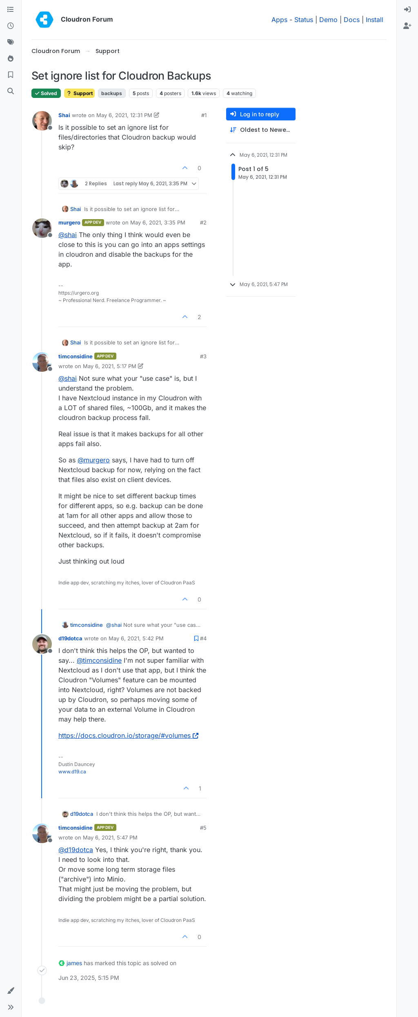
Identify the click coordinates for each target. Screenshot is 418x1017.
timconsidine (75, 356)
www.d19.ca (72, 771)
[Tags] (10, 42)
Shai (64, 115)
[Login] (407, 9)
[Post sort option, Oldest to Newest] (261, 130)
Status (303, 20)
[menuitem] (407, 9)
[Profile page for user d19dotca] (42, 644)
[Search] (10, 91)
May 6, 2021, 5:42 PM (136, 638)
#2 (203, 222)
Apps (279, 20)
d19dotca (70, 638)
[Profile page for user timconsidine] (42, 362)
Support (79, 93)
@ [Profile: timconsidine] (99, 660)
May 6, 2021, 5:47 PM (110, 837)
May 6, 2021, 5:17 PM (109, 366)
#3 (203, 356)
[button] (10, 990)
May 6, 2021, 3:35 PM (157, 222)
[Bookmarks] (10, 75)
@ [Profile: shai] (67, 235)
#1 (204, 115)
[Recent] (10, 26)
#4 (203, 638)
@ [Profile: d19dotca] (75, 850)
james (74, 962)
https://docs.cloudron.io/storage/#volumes (128, 735)
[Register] (407, 26)
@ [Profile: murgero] (94, 460)
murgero (69, 222)
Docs (352, 20)
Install (374, 20)
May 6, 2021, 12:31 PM (124, 115)
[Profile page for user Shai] (42, 121)
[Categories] (10, 9)
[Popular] (10, 58)
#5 (203, 827)
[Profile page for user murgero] (42, 228)
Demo (328, 20)
